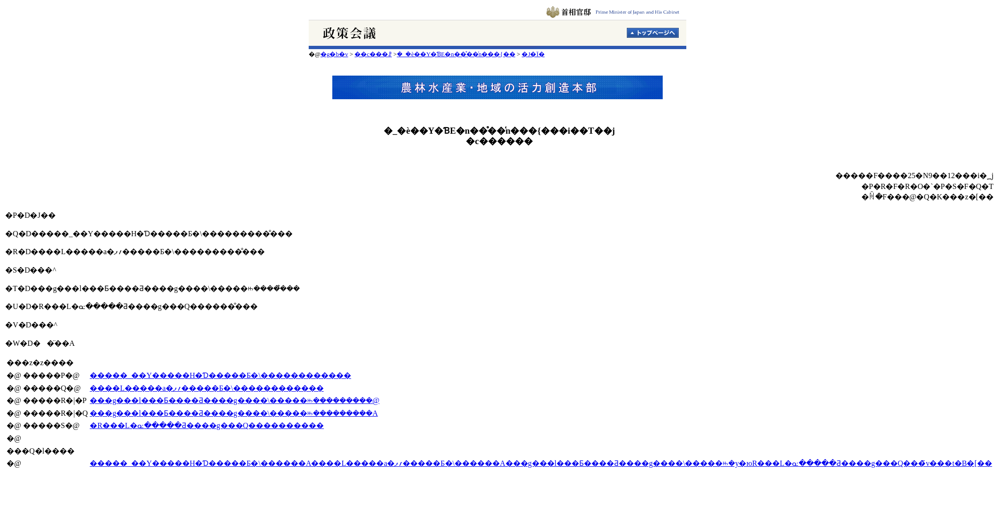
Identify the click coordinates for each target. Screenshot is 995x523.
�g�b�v (334, 54)
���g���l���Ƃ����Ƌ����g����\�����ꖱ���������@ (234, 400)
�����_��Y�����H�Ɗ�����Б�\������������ (220, 375)
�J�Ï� (533, 54)
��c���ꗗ (373, 54)
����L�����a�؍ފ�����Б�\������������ (207, 388)
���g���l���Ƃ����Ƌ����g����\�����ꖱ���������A (234, 413)
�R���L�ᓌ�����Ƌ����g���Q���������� (207, 425)
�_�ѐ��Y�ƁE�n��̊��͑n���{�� (456, 54)
